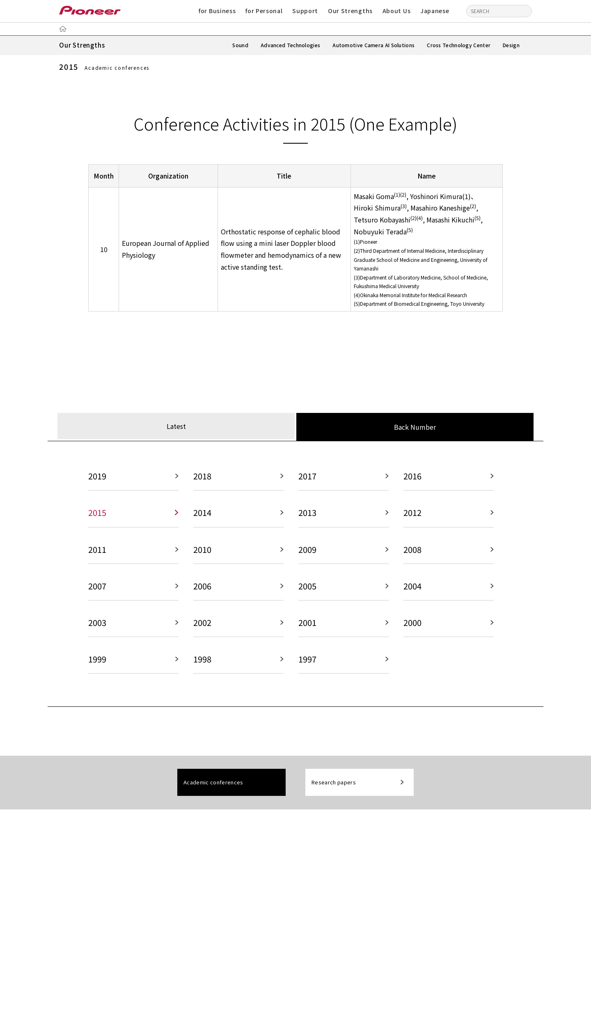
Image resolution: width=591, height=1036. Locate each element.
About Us (397, 11)
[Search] (523, 10)
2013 (307, 515)
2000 (412, 626)
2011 (97, 552)
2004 (412, 589)
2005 (307, 589)
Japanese (434, 11)
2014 (202, 515)
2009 (307, 552)
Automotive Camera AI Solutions (373, 45)
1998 (202, 663)
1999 (97, 663)
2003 (97, 626)
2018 (202, 478)
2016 (412, 478)
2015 (97, 515)
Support (305, 11)
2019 (97, 478)
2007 (97, 589)
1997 (307, 663)
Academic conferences (213, 787)
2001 (307, 626)
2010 (202, 552)
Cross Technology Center (458, 45)
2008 (412, 552)
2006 (202, 589)
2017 (307, 478)
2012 (412, 515)
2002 (202, 626)
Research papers (334, 787)
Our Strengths (350, 11)
